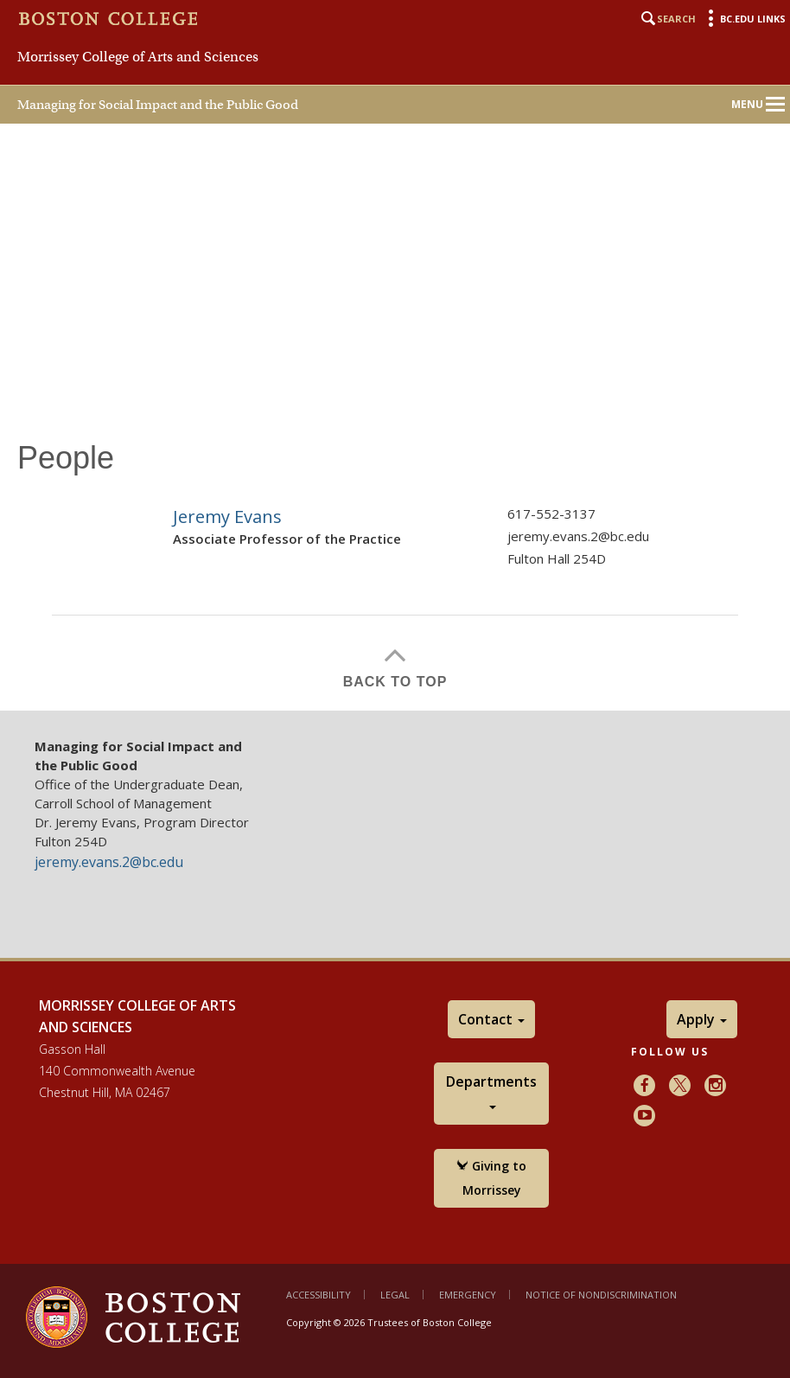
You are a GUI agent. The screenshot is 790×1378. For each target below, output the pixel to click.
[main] (395, 553)
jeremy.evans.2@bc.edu (578, 536)
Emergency (467, 1294)
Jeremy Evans (227, 516)
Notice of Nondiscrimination (601, 1294)
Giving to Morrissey (491, 1178)
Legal (395, 1294)
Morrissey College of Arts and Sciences (137, 57)
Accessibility (318, 1294)
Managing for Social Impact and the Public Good (157, 104)
